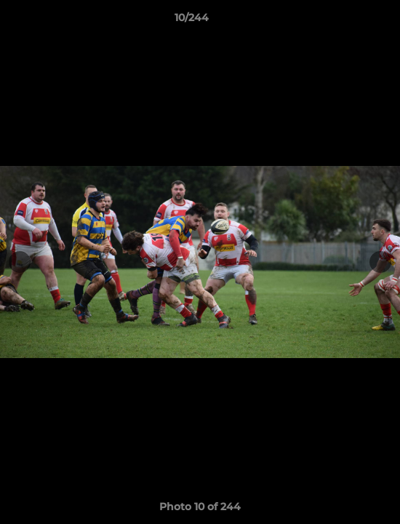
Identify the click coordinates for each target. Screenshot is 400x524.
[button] (347, 21)
